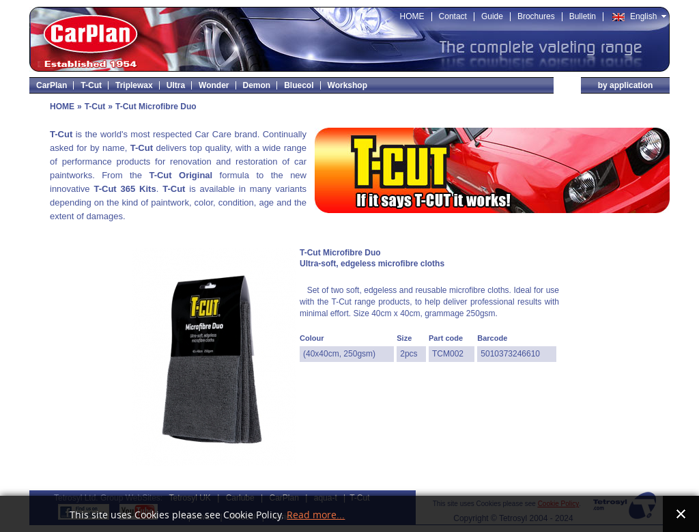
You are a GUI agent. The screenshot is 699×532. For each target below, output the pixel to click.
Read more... (316, 515)
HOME (62, 106)
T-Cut (95, 106)
